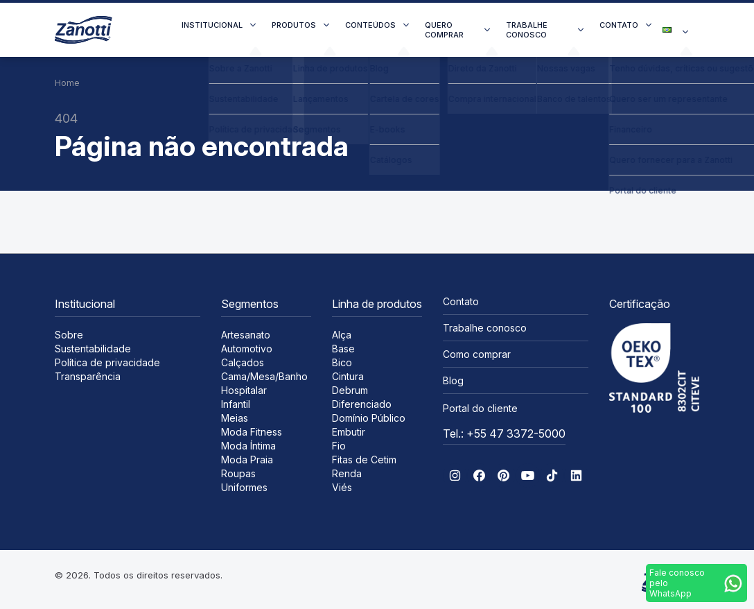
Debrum (350, 390)
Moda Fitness (251, 432)
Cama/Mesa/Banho (264, 376)
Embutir (348, 432)
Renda (347, 473)
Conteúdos (370, 25)
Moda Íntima (248, 446)
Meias (234, 418)
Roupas (238, 473)
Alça (341, 335)
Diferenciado (362, 404)
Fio (339, 446)
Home (67, 83)
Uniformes (244, 487)
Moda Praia (247, 459)
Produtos (294, 25)
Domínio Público (368, 418)
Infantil (235, 404)
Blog (453, 380)
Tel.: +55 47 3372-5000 (504, 433)
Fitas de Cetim (364, 459)
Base (343, 348)
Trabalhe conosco (526, 30)
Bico (342, 362)
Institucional (212, 25)
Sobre (69, 335)
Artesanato (245, 335)
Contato (618, 25)
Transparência (88, 376)
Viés (342, 487)
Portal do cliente (480, 408)
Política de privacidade (107, 362)
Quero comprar (444, 30)
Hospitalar (244, 390)
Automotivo (246, 348)
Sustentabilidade (93, 348)
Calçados (242, 362)
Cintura (348, 376)
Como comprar (477, 354)
